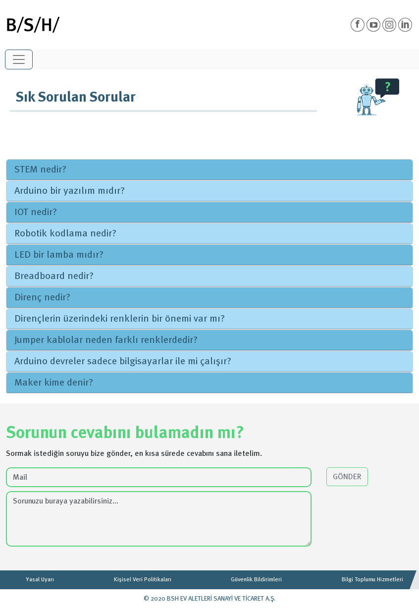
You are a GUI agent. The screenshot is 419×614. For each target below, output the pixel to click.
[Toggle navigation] (19, 59)
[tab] (209, 170)
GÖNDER (347, 477)
